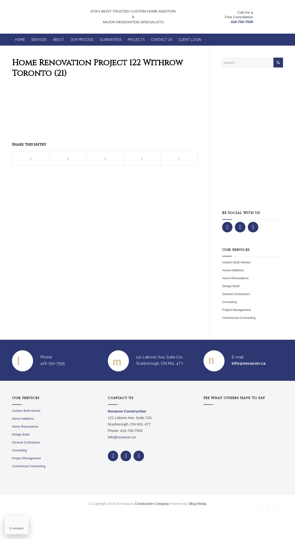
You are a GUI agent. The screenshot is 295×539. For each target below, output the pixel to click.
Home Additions (233, 270)
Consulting (229, 302)
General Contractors (236, 294)
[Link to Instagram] (268, 511)
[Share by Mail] (179, 158)
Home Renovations (235, 278)
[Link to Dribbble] (278, 511)
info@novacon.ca (122, 437)
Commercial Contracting (238, 318)
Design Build (231, 286)
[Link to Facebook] (259, 511)
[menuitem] (20, 40)
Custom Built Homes (236, 262)
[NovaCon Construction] (41, 17)
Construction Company (152, 504)
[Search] (252, 62)
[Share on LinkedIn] (142, 158)
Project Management (236, 310)
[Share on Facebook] (30, 158)
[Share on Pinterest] (105, 158)
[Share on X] (68, 158)
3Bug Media (197, 504)
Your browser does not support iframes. (243, 443)
